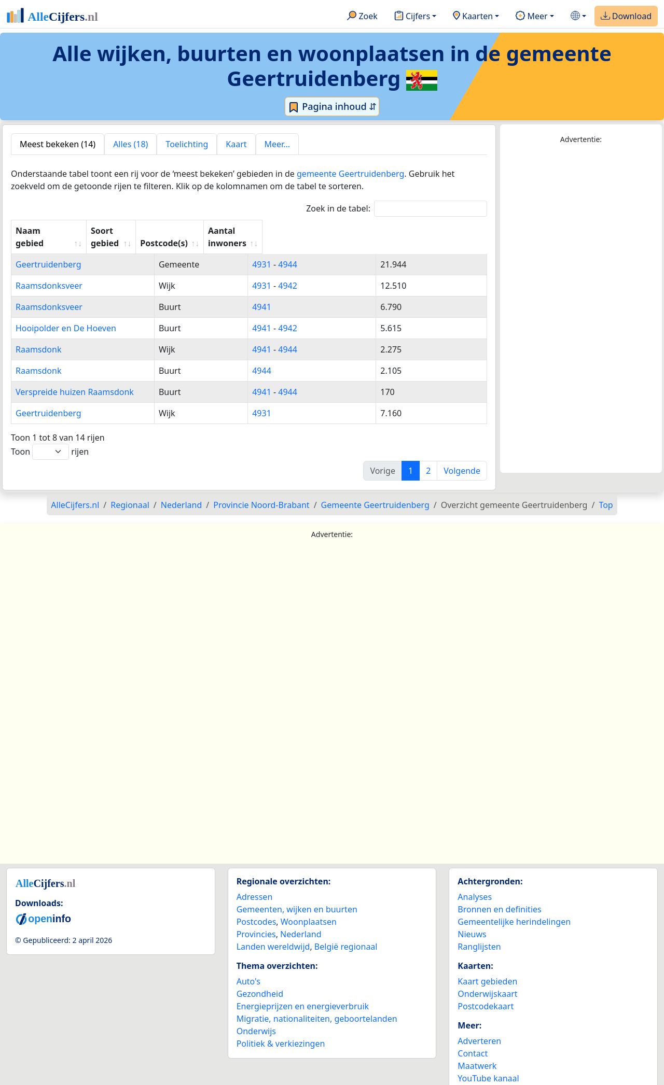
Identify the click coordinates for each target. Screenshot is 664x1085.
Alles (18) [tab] (130, 144)
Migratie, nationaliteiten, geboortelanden (317, 1006)
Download (626, 16)
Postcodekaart (486, 993)
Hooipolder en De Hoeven (66, 315)
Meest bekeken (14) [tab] (57, 144)
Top (606, 492)
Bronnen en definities (499, 897)
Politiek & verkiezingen (281, 1031)
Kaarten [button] (473, 16)
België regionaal (346, 934)
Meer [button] (531, 16)
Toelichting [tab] (186, 144)
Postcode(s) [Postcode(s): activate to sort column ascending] (306, 230)
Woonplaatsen (309, 909)
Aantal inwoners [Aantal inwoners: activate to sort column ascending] (407, 230)
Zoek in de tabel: (396, 209)
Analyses (475, 884)
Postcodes (256, 909)
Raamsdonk (38, 337)
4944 (318, 252)
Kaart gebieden (487, 969)
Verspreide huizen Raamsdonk (75, 379)
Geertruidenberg (48, 252)
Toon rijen (50, 439)
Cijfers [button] (412, 16)
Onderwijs (256, 1018)
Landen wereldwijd (273, 934)
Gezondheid (260, 981)
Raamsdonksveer (49, 273)
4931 (292, 252)
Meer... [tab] (277, 144)
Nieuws (472, 921)
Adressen (255, 884)
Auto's (248, 969)
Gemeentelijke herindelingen (514, 909)
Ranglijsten (479, 934)
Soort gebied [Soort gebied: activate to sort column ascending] (211, 230)
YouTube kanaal (488, 1066)
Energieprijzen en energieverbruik (303, 993)
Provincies (256, 921)
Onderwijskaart (487, 981)
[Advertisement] (581, 308)
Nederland (301, 921)
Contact (473, 1041)
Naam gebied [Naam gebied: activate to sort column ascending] (43, 230)
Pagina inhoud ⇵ (332, 107)
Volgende (462, 458)
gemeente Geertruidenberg (350, 173)
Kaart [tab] (236, 144)
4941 (292, 294)
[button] (578, 16)
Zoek (362, 16)
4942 (318, 273)
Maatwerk (477, 1053)
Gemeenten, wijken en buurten (297, 897)
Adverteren (479, 1028)
